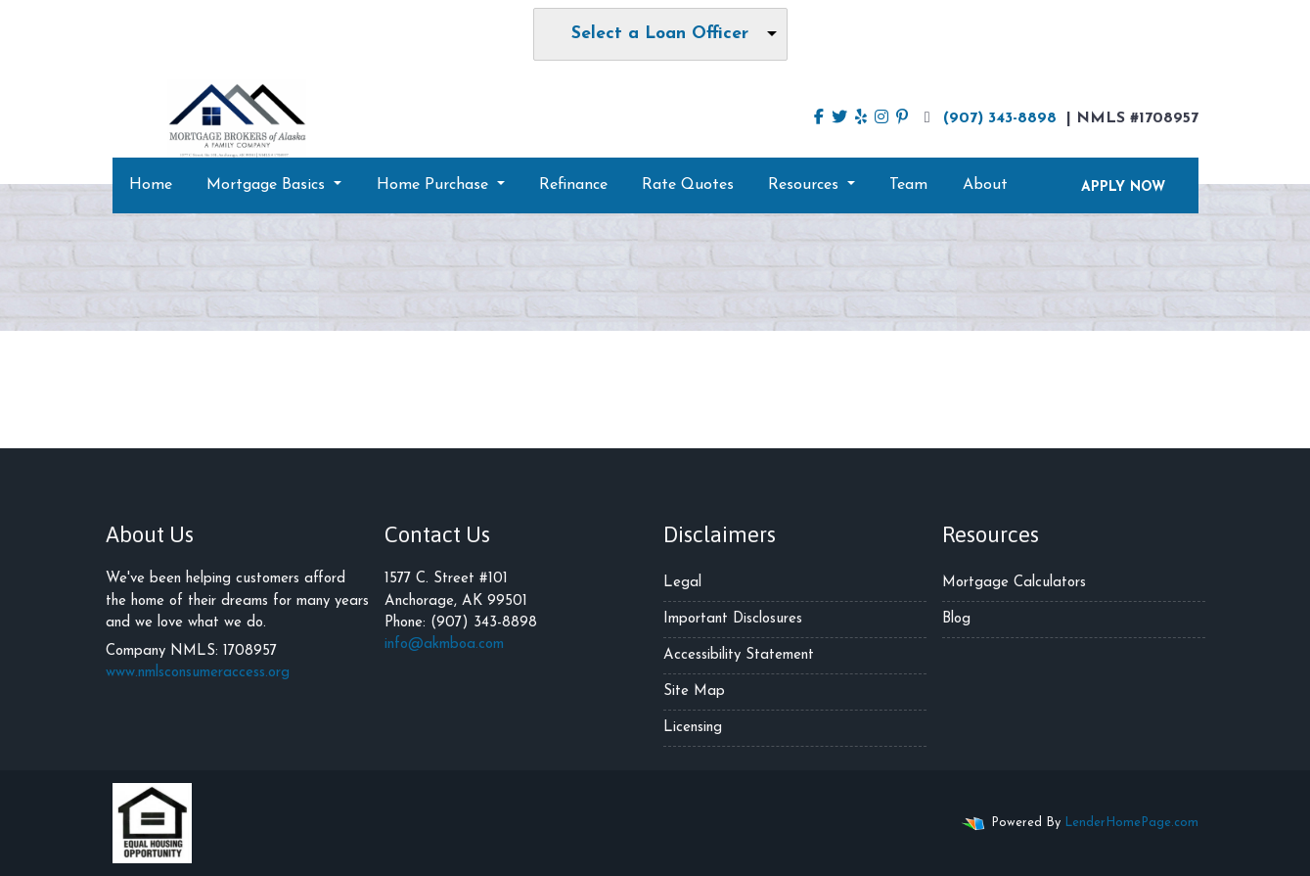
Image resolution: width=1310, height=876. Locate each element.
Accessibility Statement (738, 655)
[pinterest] (902, 118)
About (985, 185)
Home (150, 185)
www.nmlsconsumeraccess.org (198, 673)
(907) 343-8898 (988, 117)
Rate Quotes (688, 185)
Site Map (694, 691)
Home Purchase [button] (435, 185)
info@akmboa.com (444, 644)
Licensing (692, 727)
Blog (956, 619)
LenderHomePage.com (1131, 822)
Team (908, 185)
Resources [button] (805, 185)
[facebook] (819, 118)
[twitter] (839, 118)
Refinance (573, 185)
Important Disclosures (732, 619)
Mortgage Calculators (1014, 583)
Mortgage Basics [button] (268, 185)
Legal (682, 583)
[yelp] (861, 118)
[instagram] (881, 118)
